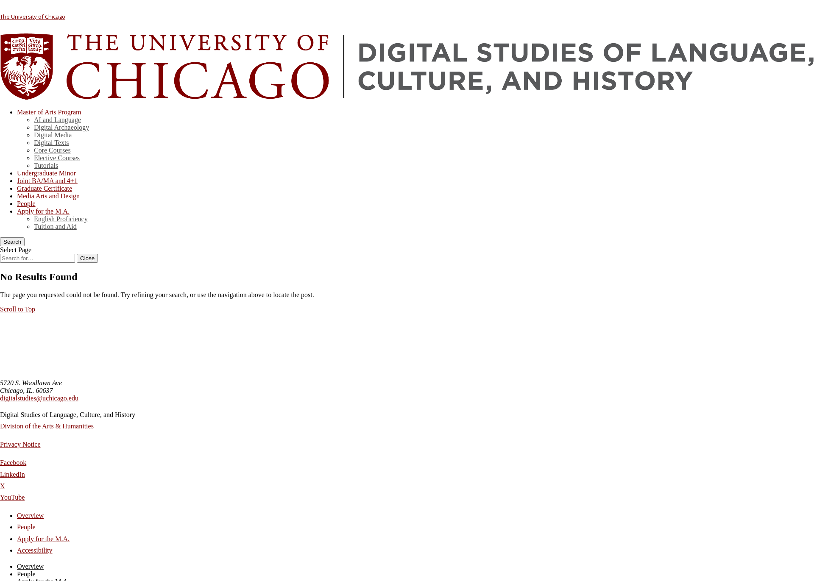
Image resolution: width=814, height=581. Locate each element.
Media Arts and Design (48, 196)
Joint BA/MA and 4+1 (47, 180)
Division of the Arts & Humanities (47, 426)
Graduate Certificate (44, 188)
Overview (30, 515)
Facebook (13, 462)
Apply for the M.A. (43, 211)
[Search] (12, 241)
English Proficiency (61, 218)
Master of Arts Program (49, 112)
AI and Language (57, 119)
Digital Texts (51, 142)
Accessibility (35, 550)
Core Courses (52, 150)
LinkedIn (12, 474)
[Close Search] (87, 258)
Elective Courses (57, 157)
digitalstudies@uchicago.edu (39, 398)
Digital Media (53, 135)
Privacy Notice (20, 444)
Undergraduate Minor (46, 173)
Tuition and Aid (55, 226)
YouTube (12, 497)
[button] (17, 309)
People (26, 203)
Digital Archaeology (61, 127)
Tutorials (46, 165)
